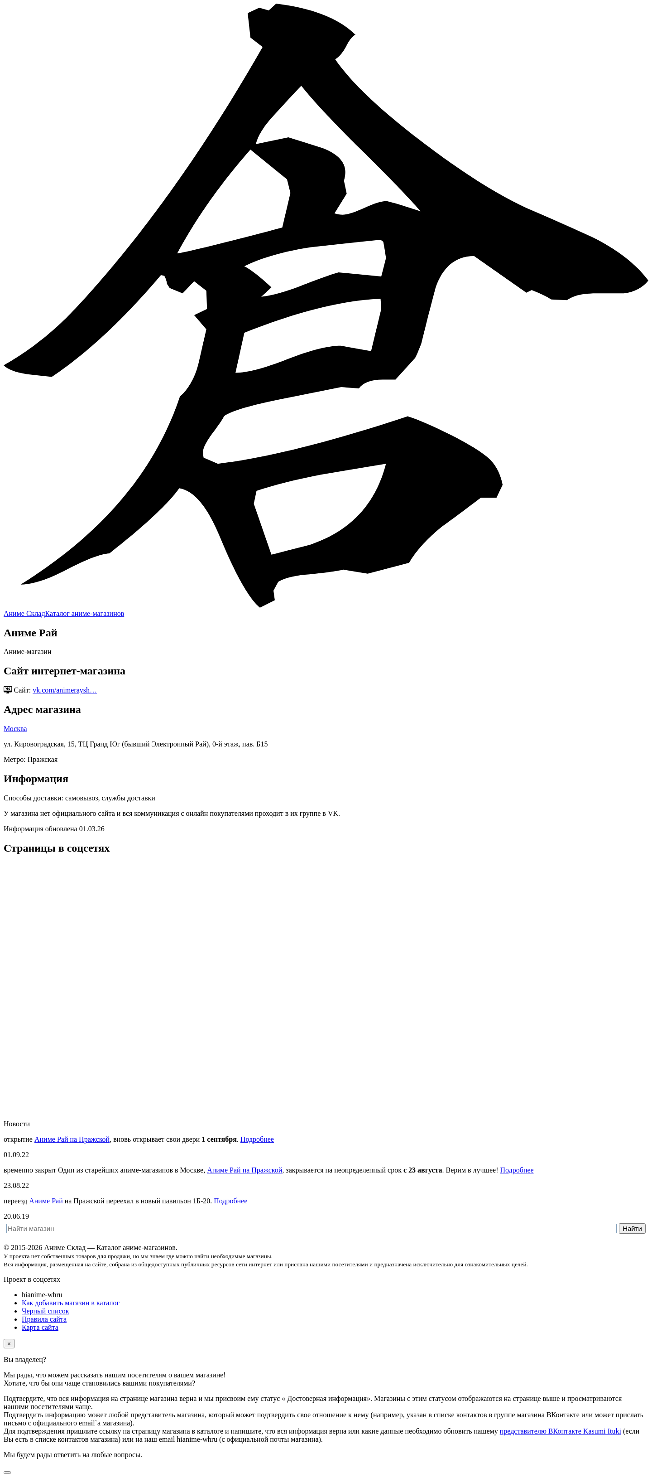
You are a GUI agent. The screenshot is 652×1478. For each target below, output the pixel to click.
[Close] (9, 1343)
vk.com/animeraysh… (65, 690)
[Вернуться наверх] (7, 1472)
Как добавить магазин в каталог (71, 1303)
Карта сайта (40, 1327)
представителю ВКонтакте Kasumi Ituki (560, 1431)
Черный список (45, 1311)
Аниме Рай (45, 1201)
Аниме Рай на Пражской (72, 1139)
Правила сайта (44, 1319)
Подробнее (257, 1139)
